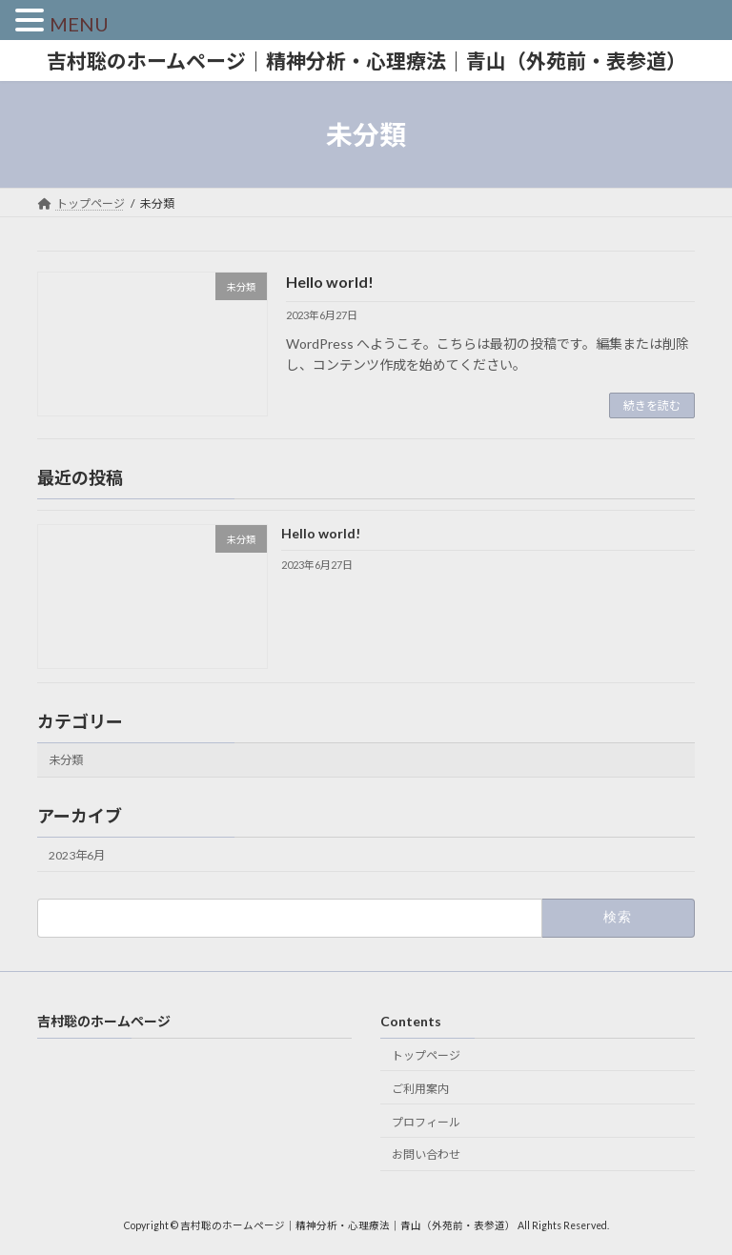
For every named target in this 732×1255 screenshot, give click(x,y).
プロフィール (426, 1122)
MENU (79, 23)
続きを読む (652, 405)
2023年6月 (77, 855)
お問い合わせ (426, 1154)
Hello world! (330, 282)
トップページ (426, 1055)
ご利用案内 (420, 1089)
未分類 (66, 761)
